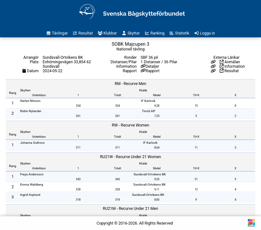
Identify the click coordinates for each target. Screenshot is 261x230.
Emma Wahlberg (31, 184)
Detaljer (152, 66)
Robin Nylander (30, 111)
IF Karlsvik (148, 101)
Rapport (152, 71)
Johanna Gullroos (32, 142)
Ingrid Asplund (30, 194)
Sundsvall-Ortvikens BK (150, 174)
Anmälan (230, 62)
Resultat (229, 71)
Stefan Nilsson (30, 101)
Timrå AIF (148, 111)
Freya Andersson (32, 174)
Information (232, 66)
